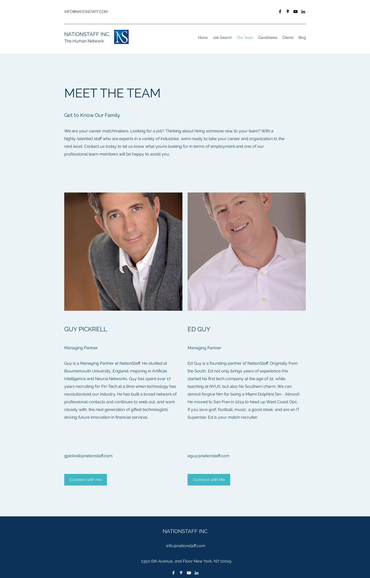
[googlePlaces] (287, 11)
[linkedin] (303, 11)
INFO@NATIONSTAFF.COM (86, 11)
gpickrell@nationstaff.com (88, 455)
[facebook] (280, 11)
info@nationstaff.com (185, 545)
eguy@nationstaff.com (208, 455)
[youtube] (295, 11)
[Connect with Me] (209, 479)
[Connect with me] (85, 479)
